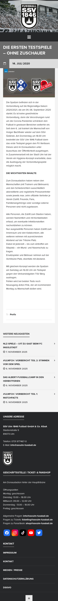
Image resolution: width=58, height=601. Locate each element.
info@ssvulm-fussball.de (23, 445)
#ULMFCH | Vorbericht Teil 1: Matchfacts (20, 396)
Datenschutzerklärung (18, 579)
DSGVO (7, 587)
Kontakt (8, 561)
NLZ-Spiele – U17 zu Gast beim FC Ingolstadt (22, 345)
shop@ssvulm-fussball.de (39, 523)
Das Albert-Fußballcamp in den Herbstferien (23, 379)
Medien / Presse (12, 570)
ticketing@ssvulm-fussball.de (37, 519)
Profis (13, 314)
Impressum (10, 553)
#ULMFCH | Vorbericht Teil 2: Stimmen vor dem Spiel (26, 362)
